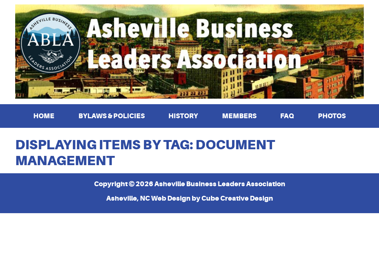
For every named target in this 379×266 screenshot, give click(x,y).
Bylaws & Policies (111, 116)
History (183, 116)
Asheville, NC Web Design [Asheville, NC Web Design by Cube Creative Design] (148, 198)
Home (43, 116)
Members (239, 116)
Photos (332, 116)
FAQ (287, 116)
